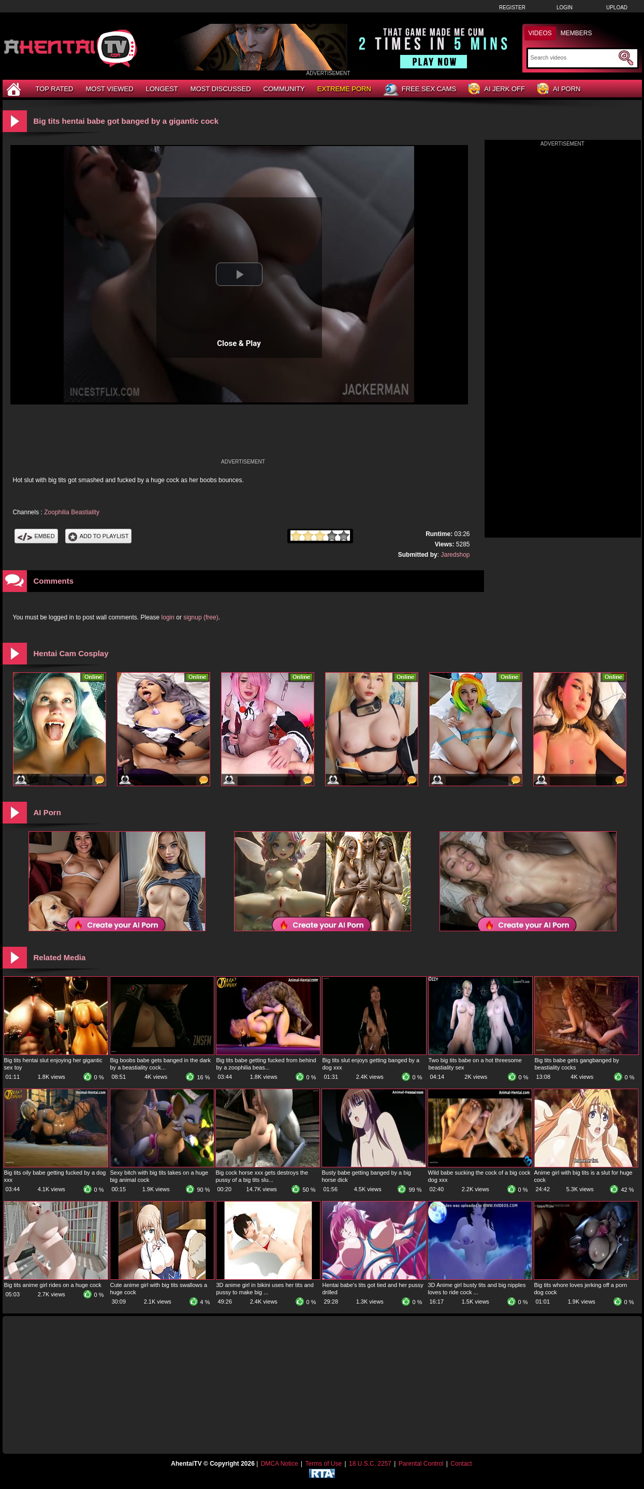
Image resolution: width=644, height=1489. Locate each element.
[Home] (15, 88)
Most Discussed (221, 89)
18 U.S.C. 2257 (370, 1463)
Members (576, 33)
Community (284, 89)
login (168, 617)
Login (565, 7)
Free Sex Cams (420, 89)
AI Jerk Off (497, 89)
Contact (461, 1463)
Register (512, 7)
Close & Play (239, 343)
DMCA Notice (279, 1463)
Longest (162, 89)
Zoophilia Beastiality (71, 512)
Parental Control (421, 1463)
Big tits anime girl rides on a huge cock (52, 1285)
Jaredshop (455, 554)
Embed (36, 536)
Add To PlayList (98, 536)
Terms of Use (323, 1463)
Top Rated (55, 89)
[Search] (573, 57)
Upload (616, 7)
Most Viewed (109, 89)
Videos (540, 33)
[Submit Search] (626, 58)
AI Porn (558, 89)
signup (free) (200, 617)
